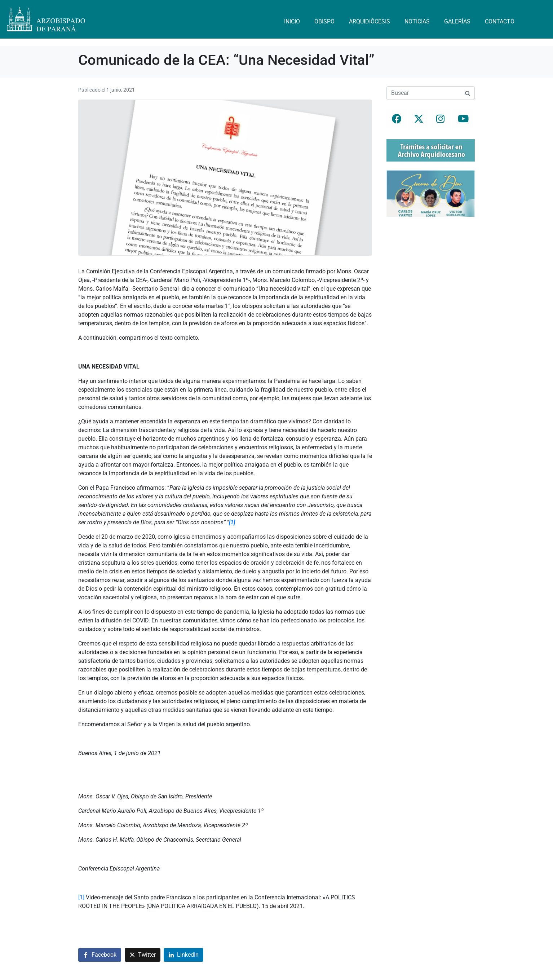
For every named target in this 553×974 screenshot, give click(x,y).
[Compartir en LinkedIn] (183, 955)
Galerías (457, 21)
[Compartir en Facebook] (99, 955)
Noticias (417, 21)
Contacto (499, 21)
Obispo (324, 21)
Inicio (292, 21)
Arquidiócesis (369, 21)
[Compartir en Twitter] (142, 955)
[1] (81, 897)
